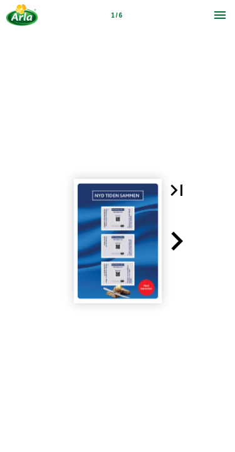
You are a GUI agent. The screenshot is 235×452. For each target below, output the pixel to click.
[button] (177, 190)
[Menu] (220, 15)
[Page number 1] (116, 15)
